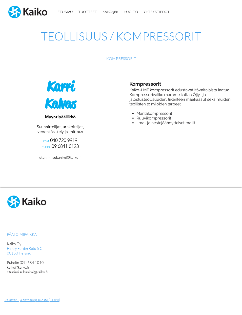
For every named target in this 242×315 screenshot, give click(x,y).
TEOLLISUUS (75, 36)
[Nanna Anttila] (61, 181)
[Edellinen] (5, 129)
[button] (88, 12)
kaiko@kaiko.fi (18, 267)
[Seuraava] (117, 129)
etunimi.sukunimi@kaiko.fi (60, 157)
